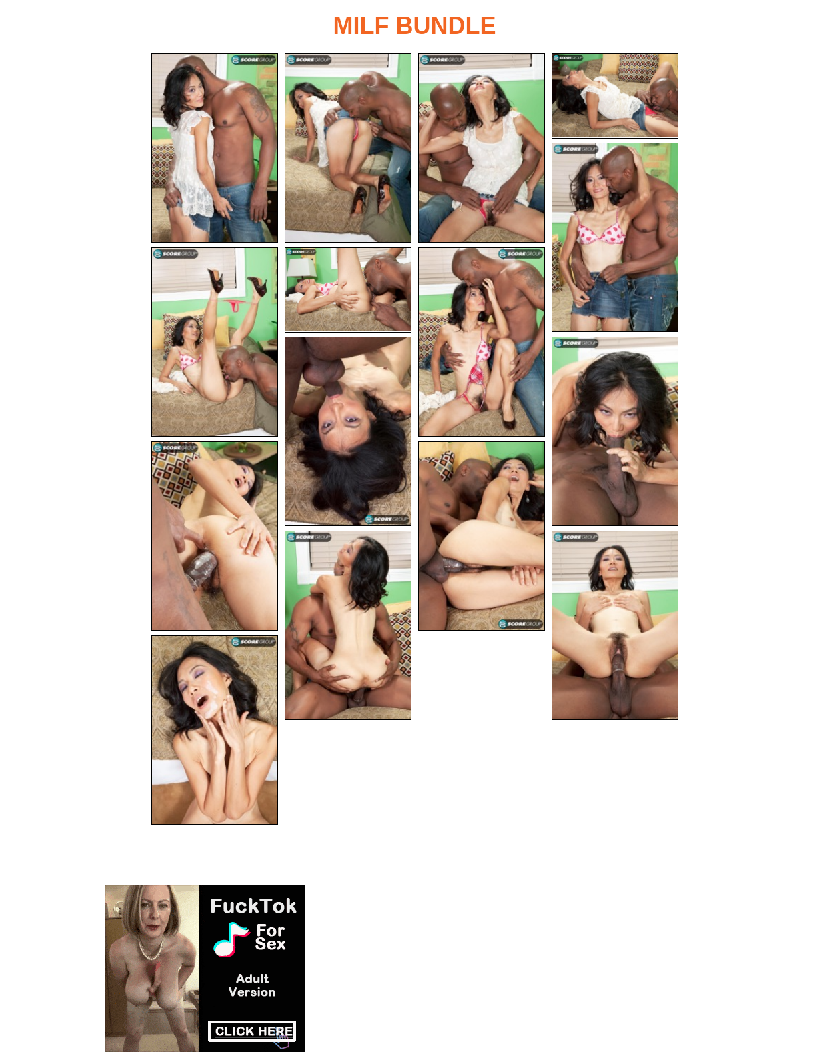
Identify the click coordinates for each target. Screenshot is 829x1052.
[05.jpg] (615, 237)
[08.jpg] (481, 342)
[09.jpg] (348, 431)
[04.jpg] (615, 96)
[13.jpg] (348, 625)
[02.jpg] (348, 148)
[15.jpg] (214, 730)
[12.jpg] (481, 536)
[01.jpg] (214, 148)
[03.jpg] (481, 148)
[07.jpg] (348, 290)
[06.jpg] (214, 342)
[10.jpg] (615, 431)
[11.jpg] (214, 536)
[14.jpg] (615, 625)
